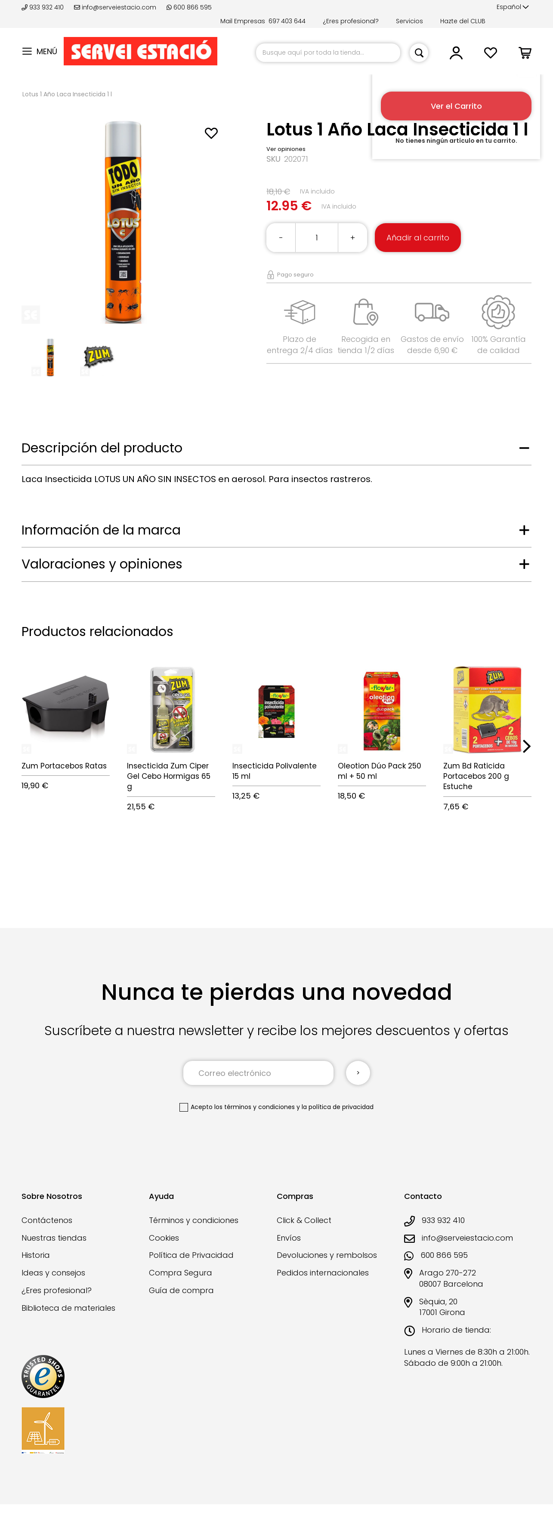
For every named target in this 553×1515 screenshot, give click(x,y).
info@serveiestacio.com (115, 7)
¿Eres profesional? (351, 21)
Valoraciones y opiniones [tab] (102, 564)
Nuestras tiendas (54, 1237)
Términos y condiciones (193, 1220)
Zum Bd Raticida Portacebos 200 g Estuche (476, 776)
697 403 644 (287, 21)
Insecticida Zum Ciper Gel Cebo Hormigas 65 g (168, 776)
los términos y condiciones (254, 1107)
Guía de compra (181, 1290)
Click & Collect (304, 1220)
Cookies (164, 1237)
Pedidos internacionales (323, 1272)
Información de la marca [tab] (101, 530)
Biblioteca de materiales (68, 1308)
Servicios (409, 21)
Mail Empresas (242, 21)
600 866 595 (189, 7)
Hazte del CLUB (462, 21)
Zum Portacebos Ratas (64, 766)
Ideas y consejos (53, 1272)
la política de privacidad (338, 1107)
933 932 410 (43, 7)
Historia (36, 1255)
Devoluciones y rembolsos (327, 1255)
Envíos (289, 1237)
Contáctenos (47, 1220)
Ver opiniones (286, 149)
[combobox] (328, 52)
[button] (513, 7)
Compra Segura (180, 1272)
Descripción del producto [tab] (102, 448)
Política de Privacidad (191, 1255)
